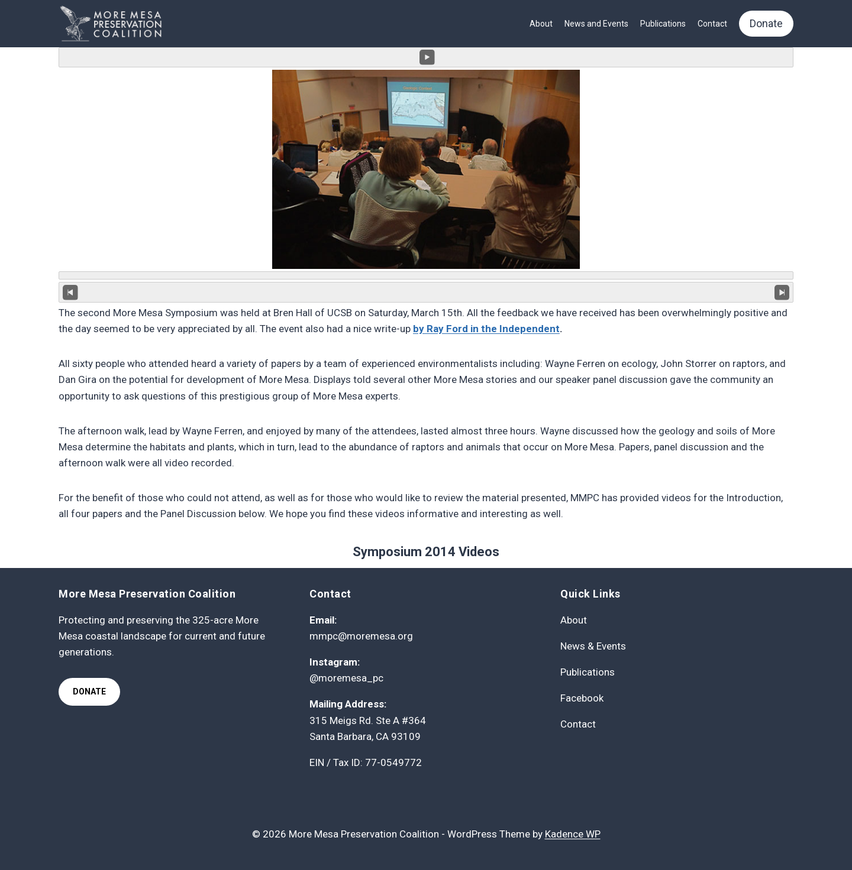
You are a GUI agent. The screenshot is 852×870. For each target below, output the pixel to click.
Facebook (582, 698)
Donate (766, 23)
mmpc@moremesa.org (361, 636)
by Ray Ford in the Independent (486, 329)
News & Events (593, 646)
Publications (663, 23)
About (541, 23)
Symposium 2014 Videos (426, 551)
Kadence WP (573, 834)
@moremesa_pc (346, 678)
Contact (712, 23)
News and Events (596, 23)
